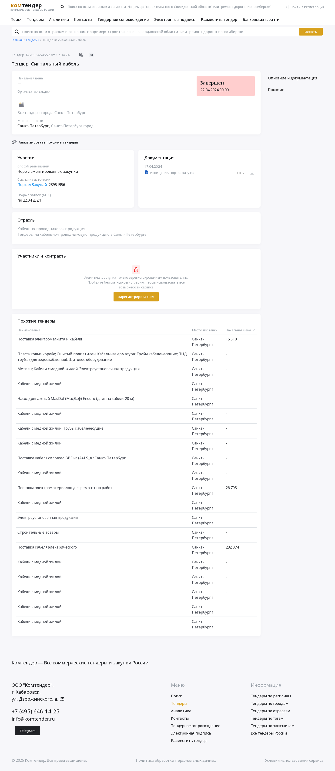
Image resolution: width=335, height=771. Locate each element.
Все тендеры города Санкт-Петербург (51, 114)
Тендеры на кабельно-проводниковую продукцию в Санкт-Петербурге (82, 236)
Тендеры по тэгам (267, 720)
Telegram (28, 732)
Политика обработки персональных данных (176, 762)
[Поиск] (62, 6)
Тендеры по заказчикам (273, 727)
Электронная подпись (174, 19)
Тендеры (35, 19)
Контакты (83, 19)
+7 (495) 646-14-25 (36, 713)
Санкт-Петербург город (72, 128)
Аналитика (59, 19)
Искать (311, 33)
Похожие (276, 91)
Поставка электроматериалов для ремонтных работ (64, 489)
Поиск (16, 19)
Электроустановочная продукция (47, 519)
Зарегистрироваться (136, 298)
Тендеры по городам (269, 705)
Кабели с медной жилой (39, 385)
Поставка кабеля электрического (47, 549)
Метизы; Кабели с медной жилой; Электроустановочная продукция (78, 370)
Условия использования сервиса (294, 762)
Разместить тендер (219, 19)
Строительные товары (38, 534)
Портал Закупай (32, 186)
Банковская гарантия (262, 19)
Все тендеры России (269, 735)
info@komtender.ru (33, 721)
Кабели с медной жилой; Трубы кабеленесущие (60, 430)
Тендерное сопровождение (123, 19)
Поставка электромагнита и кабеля (49, 340)
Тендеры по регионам (271, 698)
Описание (292, 80)
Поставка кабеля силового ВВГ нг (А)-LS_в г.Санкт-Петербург (71, 459)
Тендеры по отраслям (270, 712)
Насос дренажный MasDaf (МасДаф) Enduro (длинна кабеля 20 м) (75, 400)
